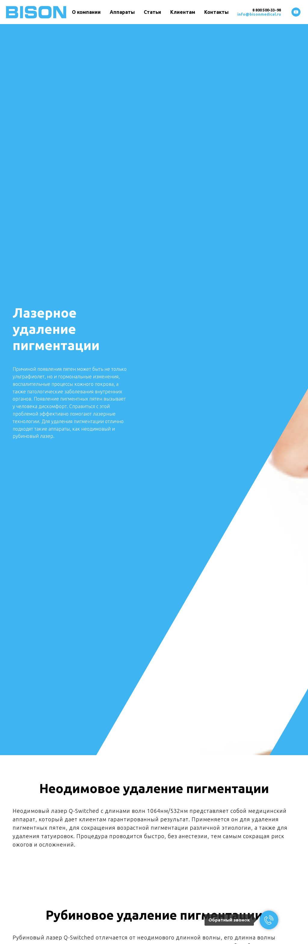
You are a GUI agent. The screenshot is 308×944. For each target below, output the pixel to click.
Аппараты (122, 12)
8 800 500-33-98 (266, 10)
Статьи (152, 12)
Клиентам (182, 12)
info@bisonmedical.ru (259, 14)
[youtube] (295, 12)
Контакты (216, 12)
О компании (86, 12)
